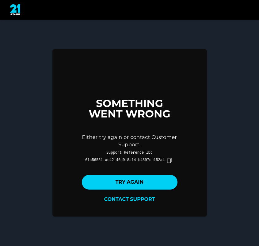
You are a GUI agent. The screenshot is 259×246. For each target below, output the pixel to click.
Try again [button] (130, 182)
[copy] (169, 160)
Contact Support (129, 199)
